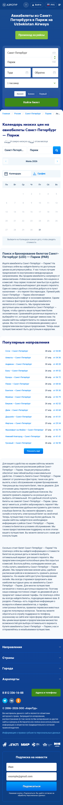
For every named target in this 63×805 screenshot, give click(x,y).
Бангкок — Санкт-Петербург (18, 390)
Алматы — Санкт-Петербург (18, 357)
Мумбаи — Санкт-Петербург (18, 397)
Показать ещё (33, 451)
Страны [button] (31, 657)
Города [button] (31, 668)
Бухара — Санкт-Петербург (17, 377)
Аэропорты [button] (31, 679)
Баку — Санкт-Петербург (16, 371)
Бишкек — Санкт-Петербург (18, 403)
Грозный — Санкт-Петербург (18, 443)
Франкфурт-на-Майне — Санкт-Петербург (24, 430)
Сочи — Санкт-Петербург (16, 351)
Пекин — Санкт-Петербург (17, 384)
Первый (43, 93)
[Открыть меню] (59, 5)
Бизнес (31, 93)
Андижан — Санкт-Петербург (18, 364)
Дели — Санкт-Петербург (16, 410)
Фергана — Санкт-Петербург (18, 423)
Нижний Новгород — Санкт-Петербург (22, 436)
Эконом (20, 93)
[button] (26, 4)
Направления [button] (31, 647)
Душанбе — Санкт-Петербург (18, 417)
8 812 (12, 692)
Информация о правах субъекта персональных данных (31, 732)
